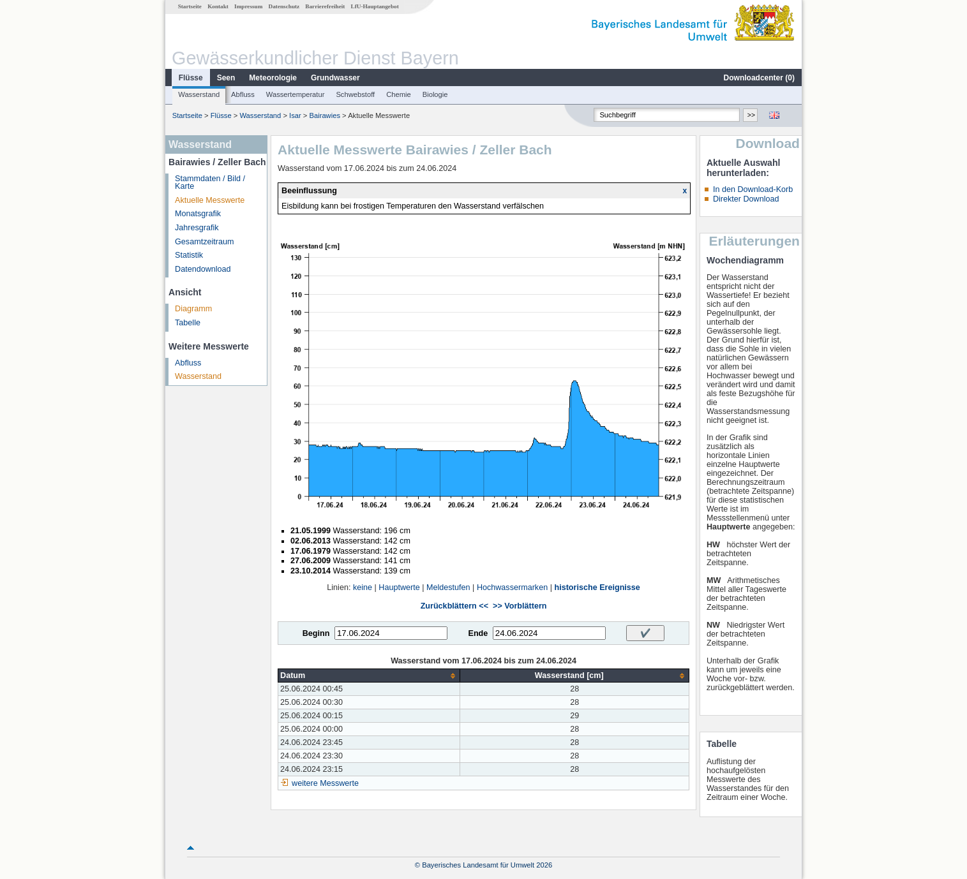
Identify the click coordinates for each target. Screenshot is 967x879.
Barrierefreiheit (325, 6)
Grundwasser (335, 77)
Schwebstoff (355, 94)
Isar (295, 115)
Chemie (398, 94)
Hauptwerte (399, 587)
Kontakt (218, 6)
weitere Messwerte (325, 783)
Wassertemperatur (295, 94)
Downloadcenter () (759, 77)
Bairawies (325, 115)
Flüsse (191, 77)
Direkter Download (746, 199)
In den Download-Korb (753, 189)
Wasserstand (199, 94)
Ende (478, 633)
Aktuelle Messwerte (209, 200)
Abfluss (243, 94)
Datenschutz (284, 6)
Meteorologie (273, 77)
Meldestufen (448, 587)
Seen (226, 77)
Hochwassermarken (512, 587)
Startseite (190, 6)
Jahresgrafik (197, 227)
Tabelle (187, 322)
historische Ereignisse (597, 587)
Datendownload (203, 269)
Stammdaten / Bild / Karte (210, 182)
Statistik (189, 255)
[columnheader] (369, 676)
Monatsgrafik (198, 213)
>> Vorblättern (519, 606)
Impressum (248, 6)
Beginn (316, 633)
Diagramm (193, 308)
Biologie (435, 94)
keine (362, 587)
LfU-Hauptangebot (375, 6)
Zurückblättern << (454, 606)
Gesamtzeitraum (204, 241)
